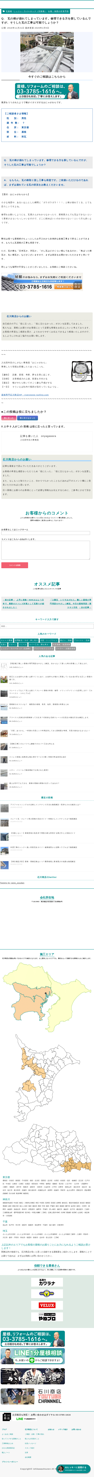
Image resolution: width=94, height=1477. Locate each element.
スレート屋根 (6, 640)
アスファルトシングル (43, 649)
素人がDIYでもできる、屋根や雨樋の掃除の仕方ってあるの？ (34, 783)
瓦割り (4, 645)
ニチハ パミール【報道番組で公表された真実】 (29, 770)
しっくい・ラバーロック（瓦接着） (30, 11)
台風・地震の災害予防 (58, 11)
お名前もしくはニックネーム (14, 529)
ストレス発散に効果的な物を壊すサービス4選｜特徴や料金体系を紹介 (37, 757)
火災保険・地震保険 (61, 645)
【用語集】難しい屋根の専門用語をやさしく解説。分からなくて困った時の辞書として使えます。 (49, 663)
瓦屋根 (9, 11)
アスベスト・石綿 (82, 640)
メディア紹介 (70, 1429)
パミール (23, 645)
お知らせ (56, 1429)
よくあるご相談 (8, 1434)
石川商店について (34, 1429)
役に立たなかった (27, 418)
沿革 (29, 1453)
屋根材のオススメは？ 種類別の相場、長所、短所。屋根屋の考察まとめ (39, 704)
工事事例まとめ (8, 1443)
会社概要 (31, 1457)
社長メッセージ (33, 1443)
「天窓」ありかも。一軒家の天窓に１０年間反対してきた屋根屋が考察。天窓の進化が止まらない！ (50, 731)
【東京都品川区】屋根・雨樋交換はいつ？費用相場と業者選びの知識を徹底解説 (42, 861)
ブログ (5, 1429)
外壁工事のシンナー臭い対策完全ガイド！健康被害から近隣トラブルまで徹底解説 (43, 847)
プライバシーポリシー (11, 1462)
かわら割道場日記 (9, 1448)
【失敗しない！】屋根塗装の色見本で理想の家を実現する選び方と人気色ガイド (42, 833)
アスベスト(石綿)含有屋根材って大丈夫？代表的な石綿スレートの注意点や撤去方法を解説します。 (49, 717)
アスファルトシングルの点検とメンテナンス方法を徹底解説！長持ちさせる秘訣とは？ (45, 805)
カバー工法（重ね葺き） (40, 645)
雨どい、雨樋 (66, 640)
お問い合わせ (86, 1429)
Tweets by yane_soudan (12, 883)
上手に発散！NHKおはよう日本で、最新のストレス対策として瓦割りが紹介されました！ (23, 603)
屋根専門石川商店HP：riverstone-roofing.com (25, 395)
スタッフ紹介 (33, 1448)
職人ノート (7, 1453)
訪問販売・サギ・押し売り (26, 640)
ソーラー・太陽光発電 (65, 649)
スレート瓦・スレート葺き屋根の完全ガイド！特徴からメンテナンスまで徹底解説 (43, 819)
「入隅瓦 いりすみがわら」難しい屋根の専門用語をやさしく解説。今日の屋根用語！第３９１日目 (70, 603)
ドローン (13, 645)
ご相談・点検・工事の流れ (37, 1434)
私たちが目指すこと (35, 1439)
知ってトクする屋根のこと (12, 1439)
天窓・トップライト (49, 640)
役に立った (9, 418)
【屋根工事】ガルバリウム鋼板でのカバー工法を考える (32, 744)
